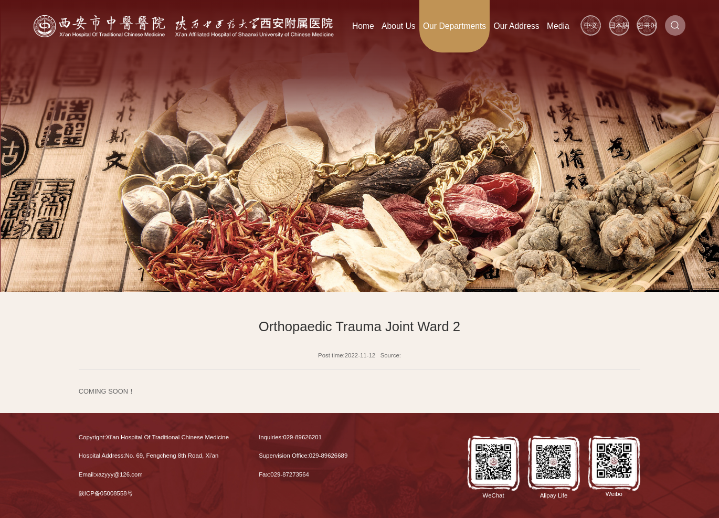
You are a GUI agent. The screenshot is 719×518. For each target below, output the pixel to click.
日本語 (619, 25)
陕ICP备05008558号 (106, 493)
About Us (399, 26)
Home (363, 26)
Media (558, 26)
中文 (591, 25)
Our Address (516, 26)
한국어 (647, 25)
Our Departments (454, 26)
